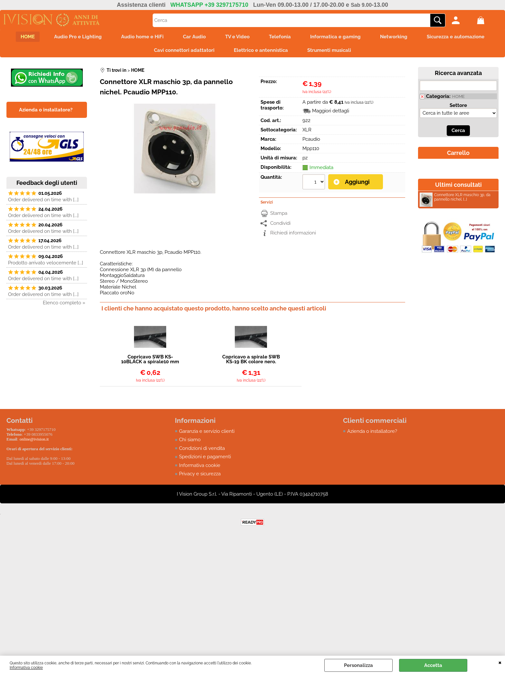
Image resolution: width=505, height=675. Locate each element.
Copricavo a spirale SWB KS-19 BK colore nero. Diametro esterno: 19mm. (251, 359)
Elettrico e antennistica (261, 50)
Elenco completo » (64, 303)
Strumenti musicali (329, 50)
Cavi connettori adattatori (184, 50)
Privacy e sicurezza (200, 474)
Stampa (278, 213)
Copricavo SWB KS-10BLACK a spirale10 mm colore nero (150, 359)
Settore (458, 105)
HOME (28, 37)
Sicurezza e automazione (455, 37)
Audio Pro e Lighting (78, 37)
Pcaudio (311, 139)
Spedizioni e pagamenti (205, 457)
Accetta (433, 665)
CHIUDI (500, 662)
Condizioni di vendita (202, 448)
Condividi (280, 223)
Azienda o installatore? (372, 431)
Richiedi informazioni (293, 233)
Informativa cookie (26, 667)
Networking (393, 37)
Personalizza (358, 665)
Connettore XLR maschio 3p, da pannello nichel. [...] (455, 198)
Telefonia (280, 37)
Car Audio (194, 37)
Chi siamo (190, 439)
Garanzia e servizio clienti (206, 431)
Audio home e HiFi (142, 37)
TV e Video (237, 37)
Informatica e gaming (335, 37)
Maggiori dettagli (330, 111)
